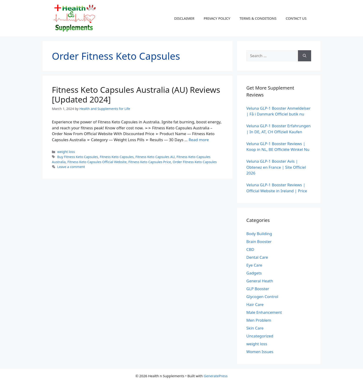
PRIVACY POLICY (217, 18)
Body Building (259, 233)
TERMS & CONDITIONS (257, 18)
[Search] (304, 55)
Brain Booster (259, 241)
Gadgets (254, 273)
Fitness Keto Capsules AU (155, 157)
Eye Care (254, 265)
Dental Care (257, 257)
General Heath (259, 280)
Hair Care (255, 304)
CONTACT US (296, 18)
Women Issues (259, 351)
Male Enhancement (264, 312)
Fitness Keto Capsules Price (149, 162)
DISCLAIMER (184, 18)
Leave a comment (71, 167)
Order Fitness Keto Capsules (195, 162)
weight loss (66, 151)
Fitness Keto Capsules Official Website (97, 162)
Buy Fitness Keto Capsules (77, 157)
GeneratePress (216, 376)
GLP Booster (257, 288)
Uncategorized (259, 336)
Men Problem (258, 320)
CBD (250, 249)
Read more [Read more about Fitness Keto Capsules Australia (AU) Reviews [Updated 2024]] (199, 139)
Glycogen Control (262, 296)
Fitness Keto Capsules (117, 157)
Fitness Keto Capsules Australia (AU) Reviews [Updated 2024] (136, 94)
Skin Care (254, 328)
